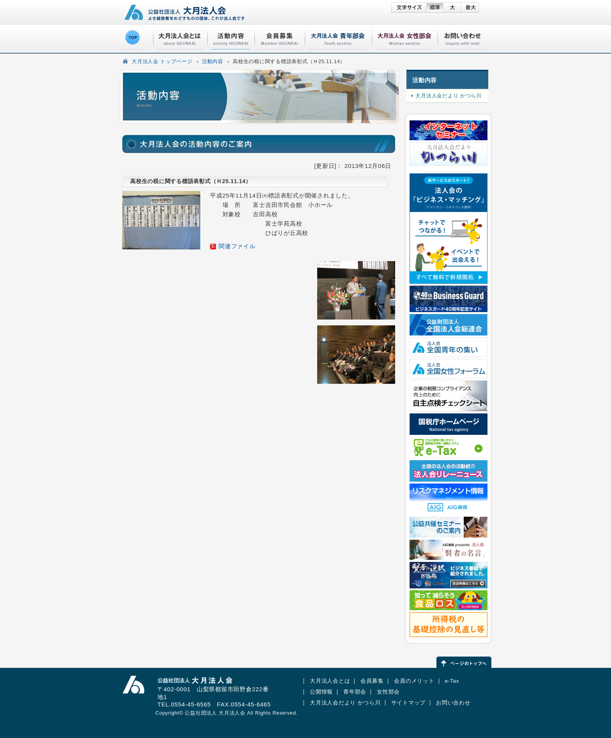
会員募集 (371, 681)
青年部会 (354, 692)
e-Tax (452, 681)
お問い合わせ (453, 703)
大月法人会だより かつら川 (448, 96)
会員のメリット (414, 681)
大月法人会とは (330, 681)
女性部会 (388, 692)
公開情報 (321, 692)
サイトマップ (408, 703)
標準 (434, 7)
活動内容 (212, 61)
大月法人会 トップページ (162, 61)
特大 (470, 7)
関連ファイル (237, 246)
